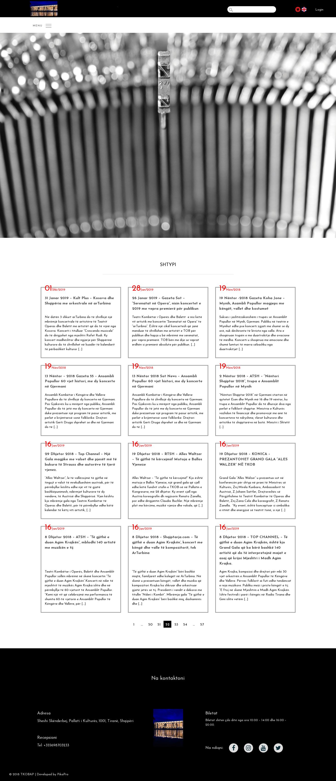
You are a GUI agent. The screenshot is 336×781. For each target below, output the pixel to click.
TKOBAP (27, 774)
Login (319, 9)
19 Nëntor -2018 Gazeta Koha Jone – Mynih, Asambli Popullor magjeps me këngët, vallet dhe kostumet (252, 303)
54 (185, 624)
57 (202, 624)
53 (176, 624)
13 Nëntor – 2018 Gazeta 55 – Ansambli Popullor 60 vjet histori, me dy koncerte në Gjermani (80, 381)
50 (150, 624)
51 (159, 624)
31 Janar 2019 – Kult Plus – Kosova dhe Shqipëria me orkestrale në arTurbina (79, 300)
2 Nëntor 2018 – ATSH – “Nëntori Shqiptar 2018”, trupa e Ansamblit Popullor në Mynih (249, 381)
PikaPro (62, 774)
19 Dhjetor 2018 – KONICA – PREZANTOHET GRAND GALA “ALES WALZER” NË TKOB (253, 459)
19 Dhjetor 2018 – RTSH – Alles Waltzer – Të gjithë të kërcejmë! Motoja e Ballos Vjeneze (167, 459)
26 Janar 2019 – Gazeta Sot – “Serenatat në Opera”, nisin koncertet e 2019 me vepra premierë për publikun (166, 303)
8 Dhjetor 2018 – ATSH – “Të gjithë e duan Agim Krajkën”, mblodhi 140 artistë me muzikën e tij (80, 542)
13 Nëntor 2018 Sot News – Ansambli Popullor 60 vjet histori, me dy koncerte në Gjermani (167, 381)
